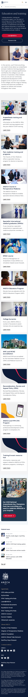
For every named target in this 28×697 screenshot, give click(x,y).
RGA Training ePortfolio (8, 611)
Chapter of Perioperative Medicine (12, 631)
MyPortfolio (5, 595)
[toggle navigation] (26, 2)
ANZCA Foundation (7, 634)
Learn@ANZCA (6, 601)
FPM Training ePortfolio (8, 598)
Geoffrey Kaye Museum (9, 640)
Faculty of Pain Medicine (9, 628)
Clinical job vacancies (8, 620)
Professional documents (9, 605)
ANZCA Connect (6, 614)
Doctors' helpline (6, 617)
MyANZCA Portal (6, 608)
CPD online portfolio (7, 592)
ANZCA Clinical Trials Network (11, 637)
